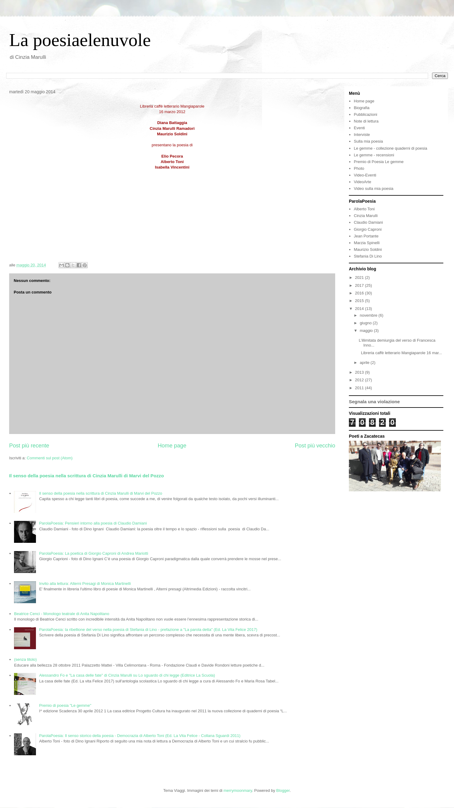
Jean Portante (366, 236)
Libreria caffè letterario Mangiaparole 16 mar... (400, 353)
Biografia (361, 107)
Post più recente (29, 446)
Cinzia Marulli (366, 215)
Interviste (362, 134)
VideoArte (362, 182)
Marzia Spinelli (367, 242)
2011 (360, 388)
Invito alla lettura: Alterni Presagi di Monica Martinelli (85, 583)
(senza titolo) (25, 659)
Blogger (283, 790)
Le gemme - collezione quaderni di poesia (390, 148)
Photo (359, 168)
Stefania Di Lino (368, 256)
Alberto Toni (364, 209)
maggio (367, 330)
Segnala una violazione (374, 401)
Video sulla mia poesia (373, 188)
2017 (360, 285)
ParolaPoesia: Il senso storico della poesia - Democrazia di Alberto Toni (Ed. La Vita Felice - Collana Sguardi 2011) (139, 735)
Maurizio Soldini (368, 249)
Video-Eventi (365, 175)
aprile (365, 362)
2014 (360, 308)
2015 (360, 300)
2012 (360, 380)
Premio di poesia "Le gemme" (65, 705)
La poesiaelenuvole (80, 40)
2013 (360, 372)
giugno (366, 323)
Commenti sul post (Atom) (50, 458)
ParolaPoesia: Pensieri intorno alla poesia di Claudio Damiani (93, 523)
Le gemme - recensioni (374, 155)
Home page (172, 446)
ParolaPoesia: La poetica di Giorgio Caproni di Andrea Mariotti (93, 553)
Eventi (359, 128)
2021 (360, 277)
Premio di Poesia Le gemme (378, 161)
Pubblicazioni (365, 114)
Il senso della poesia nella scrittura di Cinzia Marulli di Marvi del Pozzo (86, 475)
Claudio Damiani (368, 222)
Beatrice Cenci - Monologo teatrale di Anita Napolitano (61, 613)
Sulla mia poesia (368, 141)
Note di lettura (366, 121)
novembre (369, 315)
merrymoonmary (237, 790)
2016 (360, 293)
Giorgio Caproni (367, 229)
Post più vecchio (315, 446)
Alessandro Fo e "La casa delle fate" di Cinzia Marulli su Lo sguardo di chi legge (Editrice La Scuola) (127, 675)
